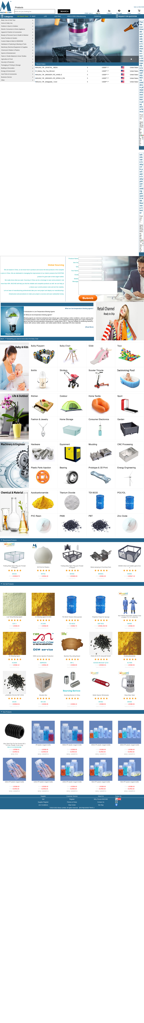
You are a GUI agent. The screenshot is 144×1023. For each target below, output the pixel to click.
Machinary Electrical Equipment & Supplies (14, 47)
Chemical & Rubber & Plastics (10, 50)
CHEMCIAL (97, 16)
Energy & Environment (8, 71)
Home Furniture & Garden (9, 38)
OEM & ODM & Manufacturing (76, 16)
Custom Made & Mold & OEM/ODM (12, 41)
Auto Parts (57, 16)
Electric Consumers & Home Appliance (13, 29)
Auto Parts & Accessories (9, 74)
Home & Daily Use (6, 23)
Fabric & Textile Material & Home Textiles (13, 56)
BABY (34, 16)
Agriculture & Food (7, 59)
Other (3, 80)
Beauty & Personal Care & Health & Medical (14, 35)
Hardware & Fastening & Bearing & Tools (13, 44)
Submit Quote (141, 147)
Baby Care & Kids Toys (8, 20)
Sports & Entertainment (8, 53)
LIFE (45, 16)
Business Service (6, 77)
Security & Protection (7, 62)
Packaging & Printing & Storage (11, 65)
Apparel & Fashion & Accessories (11, 32)
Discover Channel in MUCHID (84, 306)
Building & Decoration (7, 68)
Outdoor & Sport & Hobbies (9, 26)
